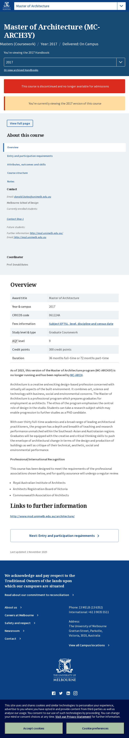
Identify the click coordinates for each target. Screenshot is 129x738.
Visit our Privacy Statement (73, 716)
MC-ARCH (76, 375)
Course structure (17, 173)
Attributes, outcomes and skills (26, 164)
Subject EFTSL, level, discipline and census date (81, 324)
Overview (12, 147)
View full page (20, 123)
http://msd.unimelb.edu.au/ (46, 233)
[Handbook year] (64, 62)
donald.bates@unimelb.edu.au (32, 196)
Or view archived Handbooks (21, 70)
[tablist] (70, 6)
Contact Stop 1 (15, 219)
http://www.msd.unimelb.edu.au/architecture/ (42, 516)
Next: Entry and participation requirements (62, 535)
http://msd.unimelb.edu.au (30, 237)
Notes (10, 181)
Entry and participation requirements (30, 156)
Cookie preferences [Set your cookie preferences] (95, 728)
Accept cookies (33, 728)
